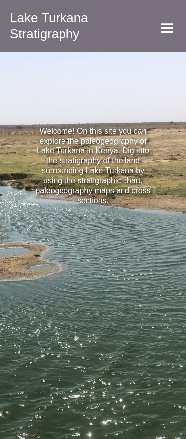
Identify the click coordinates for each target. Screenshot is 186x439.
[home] (44, 26)
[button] (167, 29)
